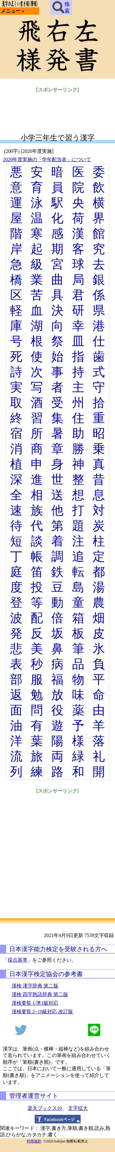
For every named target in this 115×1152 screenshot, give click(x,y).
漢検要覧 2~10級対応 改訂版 (42, 1011)
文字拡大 (78, 1108)
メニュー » (12, 11)
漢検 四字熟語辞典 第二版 (40, 994)
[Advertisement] (58, 109)
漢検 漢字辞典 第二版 (35, 985)
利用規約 (34, 1141)
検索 (61, 7)
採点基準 (17, 960)
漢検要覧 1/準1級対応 (35, 1003)
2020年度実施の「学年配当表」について (47, 159)
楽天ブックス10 (45, 1108)
